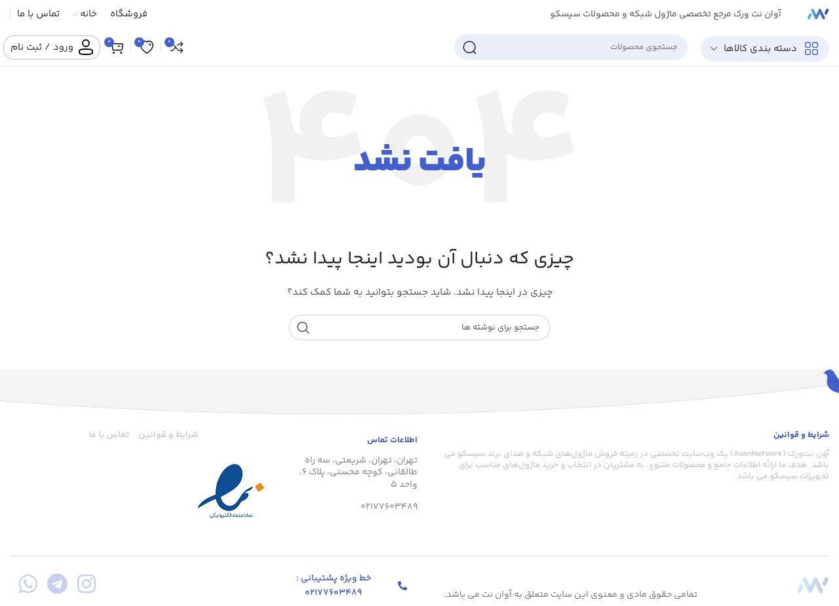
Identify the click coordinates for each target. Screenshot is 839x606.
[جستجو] (571, 47)
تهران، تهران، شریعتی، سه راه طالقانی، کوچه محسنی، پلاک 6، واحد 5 (359, 472)
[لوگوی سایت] (818, 14)
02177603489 (389, 507)
